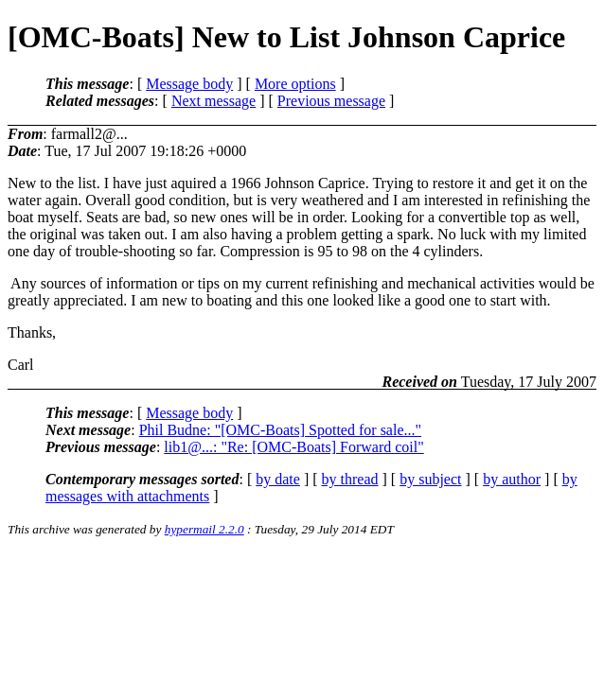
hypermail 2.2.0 (204, 529)
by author (512, 479)
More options (295, 84)
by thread (350, 479)
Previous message (331, 101)
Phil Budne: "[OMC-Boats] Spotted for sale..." (280, 430)
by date (278, 479)
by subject (430, 479)
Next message (213, 101)
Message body (189, 84)
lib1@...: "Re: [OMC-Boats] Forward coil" (293, 447)
